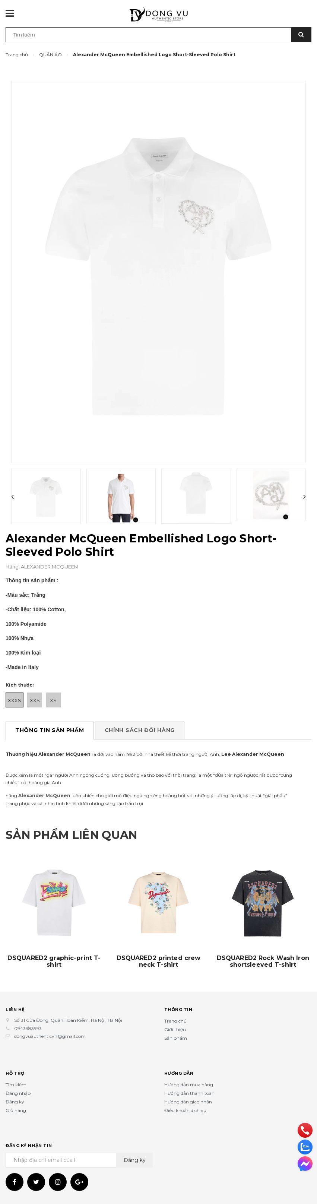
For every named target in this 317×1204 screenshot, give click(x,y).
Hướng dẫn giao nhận (188, 1102)
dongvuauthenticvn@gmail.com (50, 1036)
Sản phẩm (175, 1038)
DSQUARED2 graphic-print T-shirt (54, 961)
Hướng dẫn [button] (179, 1073)
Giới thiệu (175, 1029)
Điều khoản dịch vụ (185, 1110)
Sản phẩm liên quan (71, 835)
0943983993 (28, 1028)
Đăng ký (15, 1102)
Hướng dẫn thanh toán (189, 1093)
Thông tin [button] (178, 1009)
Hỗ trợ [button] (15, 1073)
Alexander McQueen (44, 795)
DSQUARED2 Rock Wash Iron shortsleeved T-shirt (263, 961)
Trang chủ (175, 1021)
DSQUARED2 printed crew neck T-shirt (159, 961)
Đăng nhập (18, 1093)
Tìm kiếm (16, 1084)
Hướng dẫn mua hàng (188, 1084)
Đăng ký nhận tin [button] (29, 1145)
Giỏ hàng (16, 1110)
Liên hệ (15, 1009)
